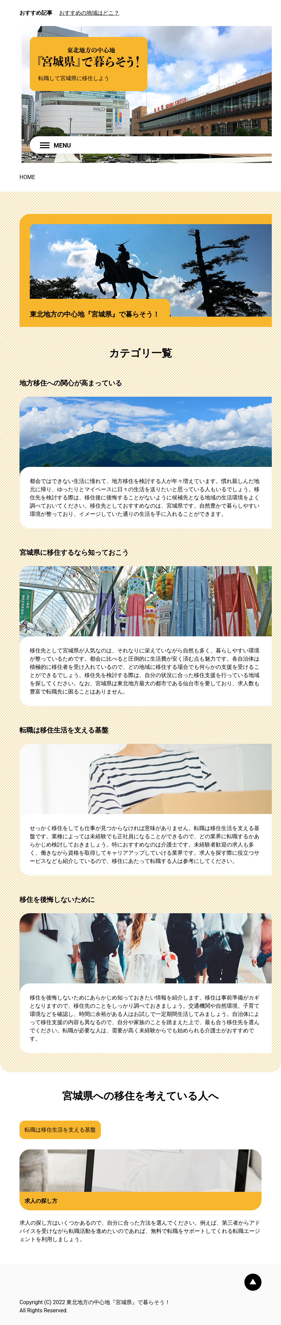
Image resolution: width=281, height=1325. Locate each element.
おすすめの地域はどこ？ (89, 13)
